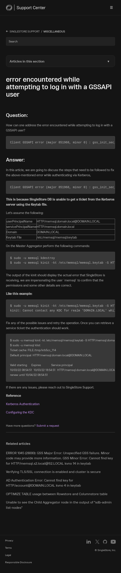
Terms (8, 546)
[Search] (60, 41)
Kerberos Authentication (22, 402)
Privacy (9, 539)
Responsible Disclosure (18, 560)
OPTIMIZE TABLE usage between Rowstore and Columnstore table (57, 492)
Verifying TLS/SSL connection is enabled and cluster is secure (53, 470)
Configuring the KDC (20, 411)
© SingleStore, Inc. (105, 548)
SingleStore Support (25, 31)
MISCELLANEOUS (54, 31)
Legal (8, 553)
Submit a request (47, 424)
